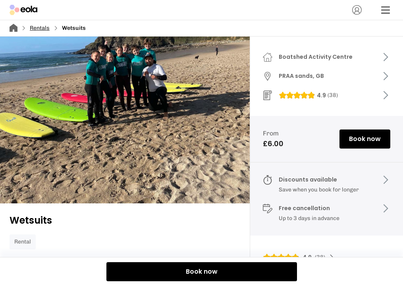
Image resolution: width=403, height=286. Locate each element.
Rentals (40, 28)
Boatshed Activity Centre (316, 57)
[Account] (357, 10)
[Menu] (385, 10)
